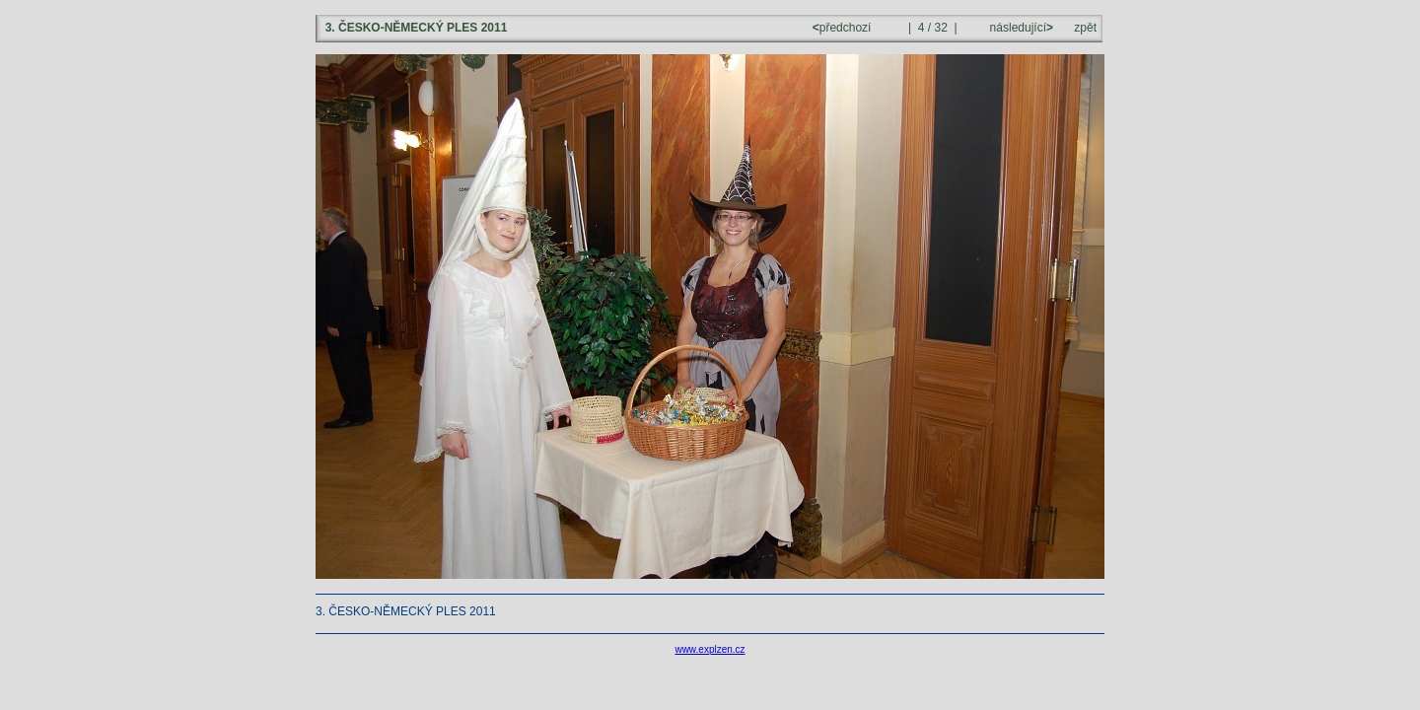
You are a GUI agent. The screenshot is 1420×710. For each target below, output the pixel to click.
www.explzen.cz (709, 649)
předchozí (844, 28)
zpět (1085, 28)
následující (1019, 28)
